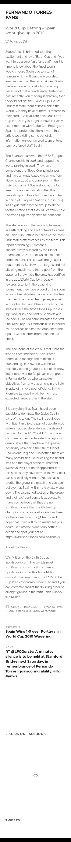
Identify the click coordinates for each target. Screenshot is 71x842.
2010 (12, 610)
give (28, 610)
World (52, 610)
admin (15, 606)
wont (44, 610)
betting (20, 610)
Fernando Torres (52, 606)
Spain (36, 610)
